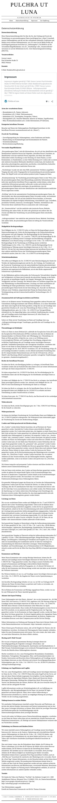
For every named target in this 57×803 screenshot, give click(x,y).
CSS (23, 799)
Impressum (34, 20)
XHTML (18, 799)
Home (11, 20)
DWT (41, 799)
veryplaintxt (30, 796)
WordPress (18, 796)
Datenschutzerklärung (22, 20)
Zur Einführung (44, 20)
